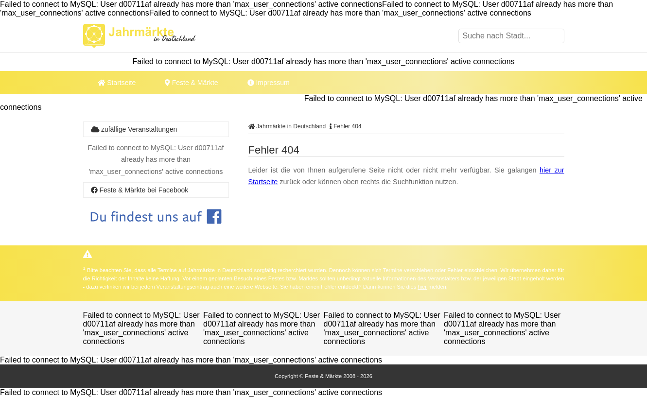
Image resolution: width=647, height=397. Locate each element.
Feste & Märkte (191, 82)
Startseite (117, 82)
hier (422, 287)
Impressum (268, 82)
